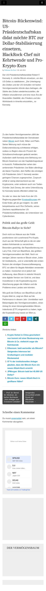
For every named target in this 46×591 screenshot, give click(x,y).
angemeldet (16, 418)
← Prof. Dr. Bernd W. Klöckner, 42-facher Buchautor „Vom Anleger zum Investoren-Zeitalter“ (12, 397)
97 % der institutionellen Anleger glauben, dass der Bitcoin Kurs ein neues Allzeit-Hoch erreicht (23, 364)
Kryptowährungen (29, 200)
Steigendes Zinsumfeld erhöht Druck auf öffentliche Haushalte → (32, 397)
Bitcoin (11, 141)
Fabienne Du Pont (10, 70)
